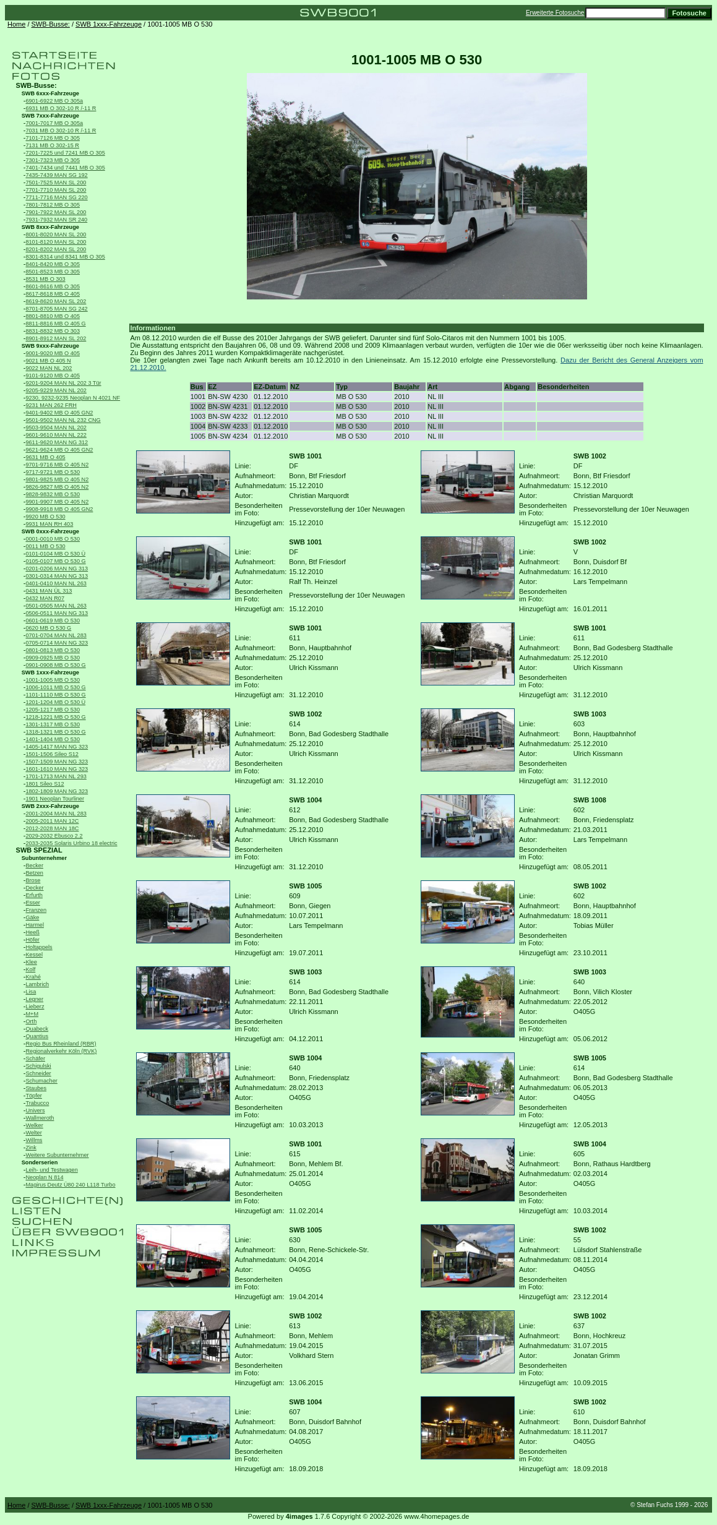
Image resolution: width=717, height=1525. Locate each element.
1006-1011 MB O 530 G (55, 687)
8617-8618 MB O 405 (52, 294)
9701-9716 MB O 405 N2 (56, 465)
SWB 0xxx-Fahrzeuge (50, 531)
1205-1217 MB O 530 (52, 710)
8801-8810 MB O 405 (52, 316)
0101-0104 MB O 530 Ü (55, 554)
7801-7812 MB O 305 (52, 205)
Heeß (32, 932)
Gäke (32, 917)
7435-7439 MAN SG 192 (56, 175)
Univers (35, 1110)
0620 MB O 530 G (48, 628)
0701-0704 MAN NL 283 (55, 635)
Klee (30, 962)
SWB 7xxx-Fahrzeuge (50, 116)
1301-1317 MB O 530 (52, 724)
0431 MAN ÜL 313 (48, 591)
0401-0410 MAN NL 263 (55, 583)
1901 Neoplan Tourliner (54, 799)
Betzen (34, 873)
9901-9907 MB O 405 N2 (56, 502)
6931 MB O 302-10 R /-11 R (60, 108)
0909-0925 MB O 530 (52, 658)
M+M (31, 1014)
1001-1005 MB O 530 (52, 680)
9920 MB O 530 (45, 516)
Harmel (34, 925)
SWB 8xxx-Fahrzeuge (50, 227)
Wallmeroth (39, 1118)
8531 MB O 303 (45, 279)
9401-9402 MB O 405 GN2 (59, 413)
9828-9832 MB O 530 (52, 494)
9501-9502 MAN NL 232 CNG (62, 420)
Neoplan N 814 (44, 1177)
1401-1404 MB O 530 (52, 739)
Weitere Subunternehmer (56, 1155)
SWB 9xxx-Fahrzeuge (50, 346)
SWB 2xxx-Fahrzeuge (50, 806)
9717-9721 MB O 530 (52, 472)
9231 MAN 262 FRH (50, 405)
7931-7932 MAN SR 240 (56, 220)
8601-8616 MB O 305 (52, 286)
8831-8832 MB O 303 (52, 331)
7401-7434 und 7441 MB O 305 (65, 168)
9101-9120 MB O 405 (52, 375)
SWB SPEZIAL (39, 850)
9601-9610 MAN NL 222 (55, 435)
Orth (30, 1021)
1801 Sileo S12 (44, 784)
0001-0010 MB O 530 (52, 539)
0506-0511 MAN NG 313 (56, 613)
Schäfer (35, 1058)
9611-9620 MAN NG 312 (56, 442)
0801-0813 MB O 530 (52, 650)
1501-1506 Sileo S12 (52, 754)
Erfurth (33, 895)
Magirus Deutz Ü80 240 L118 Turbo (70, 1185)
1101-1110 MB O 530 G (55, 695)
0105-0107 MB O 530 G (55, 561)
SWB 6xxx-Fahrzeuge (50, 93)
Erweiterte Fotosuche (555, 12)
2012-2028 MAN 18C (52, 828)
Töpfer (33, 1096)
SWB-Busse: (51, 24)
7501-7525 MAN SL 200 (55, 182)
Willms (33, 1140)
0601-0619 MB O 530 (52, 620)
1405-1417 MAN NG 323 (56, 747)
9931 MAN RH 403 (49, 524)
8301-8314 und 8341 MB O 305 (65, 257)
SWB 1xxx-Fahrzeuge (108, 24)
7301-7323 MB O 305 (52, 160)
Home (16, 24)
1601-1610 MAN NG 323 (56, 769)
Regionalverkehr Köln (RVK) (61, 1051)
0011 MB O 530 (45, 546)
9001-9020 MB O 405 (52, 353)
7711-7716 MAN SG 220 (56, 197)
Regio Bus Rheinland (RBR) (60, 1044)
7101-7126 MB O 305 (52, 138)
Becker (34, 865)
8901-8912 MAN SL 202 (55, 338)
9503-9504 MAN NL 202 (55, 427)
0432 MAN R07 (44, 598)
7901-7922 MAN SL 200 (55, 212)
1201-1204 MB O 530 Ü (55, 702)
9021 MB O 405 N (48, 361)
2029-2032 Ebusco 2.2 (53, 836)
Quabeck (36, 1029)
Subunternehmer (44, 858)
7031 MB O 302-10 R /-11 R (60, 130)
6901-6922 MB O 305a (54, 101)
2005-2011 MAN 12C (52, 821)
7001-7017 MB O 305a (54, 123)
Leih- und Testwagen (51, 1170)
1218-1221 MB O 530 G (55, 717)
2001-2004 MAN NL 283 (55, 813)
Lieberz (34, 1006)
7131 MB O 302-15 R (52, 145)
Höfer (32, 940)
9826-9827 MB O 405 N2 (56, 487)
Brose (32, 880)
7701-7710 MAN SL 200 (55, 190)
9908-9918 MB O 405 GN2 (59, 509)
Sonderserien (40, 1162)
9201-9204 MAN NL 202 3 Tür (63, 383)
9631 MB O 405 (45, 457)
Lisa (30, 992)
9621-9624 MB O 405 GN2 (59, 450)
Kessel (33, 955)
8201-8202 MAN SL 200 (55, 249)
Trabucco (37, 1103)
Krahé (32, 977)
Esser (32, 903)
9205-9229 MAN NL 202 (55, 390)
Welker (34, 1125)
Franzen (35, 910)
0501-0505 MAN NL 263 (55, 606)
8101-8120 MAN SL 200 (55, 242)
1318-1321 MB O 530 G (55, 732)
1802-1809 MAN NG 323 (56, 791)
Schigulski (38, 1066)
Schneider (38, 1073)
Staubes (35, 1088)
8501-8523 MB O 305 (52, 271)
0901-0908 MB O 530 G (55, 665)
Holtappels (38, 947)
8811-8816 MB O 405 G (55, 323)
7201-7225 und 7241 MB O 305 (65, 153)
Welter (33, 1133)
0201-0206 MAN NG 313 (56, 568)
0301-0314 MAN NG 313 (56, 576)
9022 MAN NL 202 (48, 368)
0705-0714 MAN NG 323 (56, 643)
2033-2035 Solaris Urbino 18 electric (71, 843)
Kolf (30, 969)
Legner (34, 999)
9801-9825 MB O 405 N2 (56, 479)
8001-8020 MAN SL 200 (55, 234)
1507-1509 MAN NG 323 (56, 761)
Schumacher (41, 1081)
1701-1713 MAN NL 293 (55, 776)
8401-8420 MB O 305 (52, 264)
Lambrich (37, 984)
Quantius (36, 1036)
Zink (30, 1148)
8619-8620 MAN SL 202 (55, 301)
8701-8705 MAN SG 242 (56, 309)
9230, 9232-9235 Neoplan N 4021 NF (72, 398)
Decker (34, 888)
